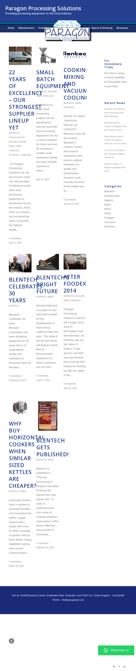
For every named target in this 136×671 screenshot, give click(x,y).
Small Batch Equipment (52, 79)
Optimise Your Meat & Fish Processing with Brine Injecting (114, 112)
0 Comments (15, 238)
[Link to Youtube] (124, 666)
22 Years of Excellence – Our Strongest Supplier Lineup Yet (115, 154)
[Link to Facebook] (119, 666)
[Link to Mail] (114, 666)
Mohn (22, 141)
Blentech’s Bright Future (52, 284)
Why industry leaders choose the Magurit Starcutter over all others (115, 140)
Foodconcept (17, 137)
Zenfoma (26, 154)
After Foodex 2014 (75, 283)
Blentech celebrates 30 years (25, 290)
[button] (11, 641)
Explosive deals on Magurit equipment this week (115, 167)
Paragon (14, 150)
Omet (18, 146)
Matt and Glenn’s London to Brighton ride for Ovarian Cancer (115, 126)
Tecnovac (14, 154)
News (12, 146)
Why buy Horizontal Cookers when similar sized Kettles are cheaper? (27, 454)
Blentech (14, 132)
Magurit (13, 141)
